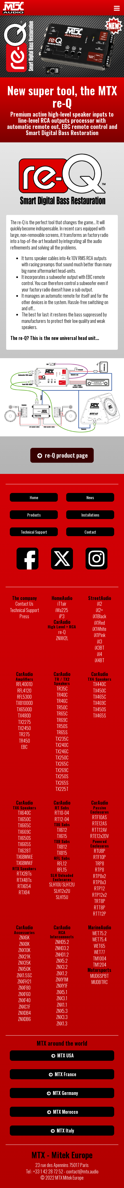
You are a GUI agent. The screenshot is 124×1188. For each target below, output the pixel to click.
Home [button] (34, 497)
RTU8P (99, 851)
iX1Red (99, 623)
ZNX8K (24, 944)
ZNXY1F (62, 986)
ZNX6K (24, 937)
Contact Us (24, 604)
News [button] (90, 497)
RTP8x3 (99, 882)
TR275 (24, 734)
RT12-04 (62, 819)
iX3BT (99, 648)
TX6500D (24, 709)
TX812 (62, 847)
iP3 (62, 616)
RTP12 (99, 888)
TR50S (62, 726)
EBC (24, 747)
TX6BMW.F (24, 863)
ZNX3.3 (62, 1017)
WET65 (99, 946)
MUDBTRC (99, 982)
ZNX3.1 (61, 998)
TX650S (24, 838)
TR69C (62, 720)
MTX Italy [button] (62, 1130)
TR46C (62, 701)
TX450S (99, 709)
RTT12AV (99, 830)
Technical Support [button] (34, 532)
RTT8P (99, 907)
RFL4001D (24, 684)
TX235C (61, 739)
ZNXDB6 (24, 1019)
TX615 (62, 836)
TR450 (24, 741)
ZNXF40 (24, 1000)
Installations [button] (90, 515)
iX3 (99, 641)
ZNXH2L (62, 638)
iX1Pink (99, 635)
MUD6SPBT (99, 976)
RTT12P (99, 914)
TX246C (61, 751)
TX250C (61, 757)
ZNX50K (24, 969)
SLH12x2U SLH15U (62, 894)
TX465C (99, 697)
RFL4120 (24, 690)
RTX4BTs (24, 880)
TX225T (61, 789)
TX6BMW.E (24, 857)
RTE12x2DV (99, 836)
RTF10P (99, 857)
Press (24, 616)
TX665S (24, 844)
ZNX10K (24, 950)
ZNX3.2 (62, 967)
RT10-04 (62, 813)
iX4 (99, 654)
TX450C (99, 690)
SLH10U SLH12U (62, 884)
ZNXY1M (62, 979)
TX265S (61, 783)
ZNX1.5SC (24, 975)
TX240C (61, 745)
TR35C (62, 689)
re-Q (62, 632)
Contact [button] (90, 532)
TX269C (61, 770)
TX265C (61, 764)
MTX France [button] (62, 1074)
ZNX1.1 (62, 1005)
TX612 (62, 830)
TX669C (24, 832)
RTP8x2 (99, 876)
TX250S (61, 776)
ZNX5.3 (62, 1011)
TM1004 (99, 958)
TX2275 (24, 722)
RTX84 (24, 892)
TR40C (62, 695)
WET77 (99, 952)
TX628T (24, 850)
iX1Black (99, 616)
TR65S (62, 732)
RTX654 (24, 886)
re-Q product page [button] (62, 455)
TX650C (24, 819)
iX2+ (99, 610)
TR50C (62, 707)
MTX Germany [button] (62, 1093)
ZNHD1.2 (62, 954)
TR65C (62, 713)
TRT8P (99, 901)
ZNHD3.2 (62, 948)
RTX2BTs (24, 873)
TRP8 (99, 863)
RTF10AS (99, 817)
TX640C (24, 813)
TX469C (99, 703)
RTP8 (99, 870)
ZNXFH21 (24, 981)
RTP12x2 (99, 895)
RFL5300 (24, 697)
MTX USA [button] (62, 1055)
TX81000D (24, 703)
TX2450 (24, 728)
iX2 (99, 604)
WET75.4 (99, 939)
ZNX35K (24, 963)
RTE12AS (99, 823)
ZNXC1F (24, 1007)
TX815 (62, 853)
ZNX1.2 (61, 973)
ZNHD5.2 (62, 942)
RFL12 (62, 863)
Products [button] (34, 515)
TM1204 (99, 965)
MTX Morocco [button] (62, 1111)
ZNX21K (24, 956)
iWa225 (62, 610)
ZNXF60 (24, 994)
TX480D (24, 715)
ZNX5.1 (61, 992)
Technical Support (24, 610)
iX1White (99, 629)
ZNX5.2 (62, 961)
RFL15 (62, 870)
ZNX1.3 (61, 1023)
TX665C (24, 825)
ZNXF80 (24, 988)
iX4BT (99, 660)
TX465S (99, 715)
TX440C (99, 684)
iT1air (62, 604)
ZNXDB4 (24, 1013)
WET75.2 (99, 933)
